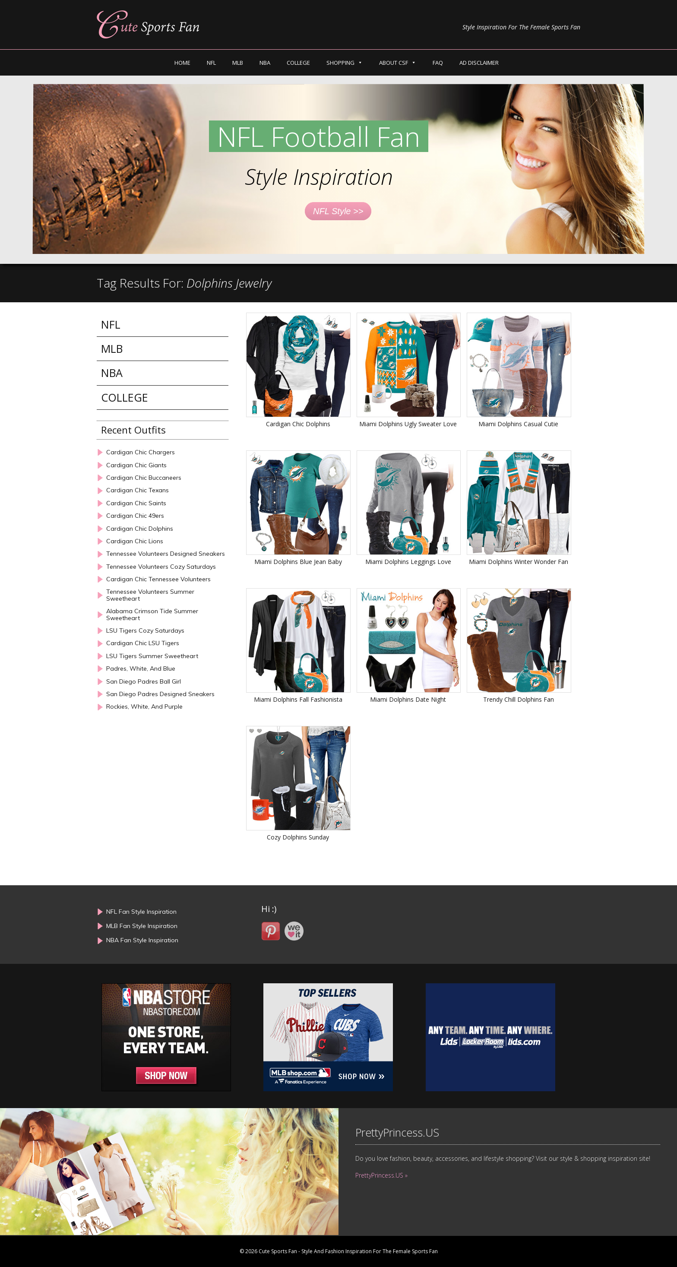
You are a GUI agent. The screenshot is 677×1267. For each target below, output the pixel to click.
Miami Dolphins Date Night (408, 699)
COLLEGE (298, 63)
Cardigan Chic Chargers (140, 452)
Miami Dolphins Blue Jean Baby (298, 561)
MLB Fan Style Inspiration (141, 926)
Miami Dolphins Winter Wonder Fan (518, 561)
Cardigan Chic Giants (136, 465)
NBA (264, 63)
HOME (182, 63)
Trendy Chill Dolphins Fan (518, 699)
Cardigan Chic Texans (137, 490)
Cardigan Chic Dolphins (298, 424)
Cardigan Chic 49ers (135, 516)
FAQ (438, 63)
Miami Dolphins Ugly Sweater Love (408, 424)
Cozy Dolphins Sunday (298, 837)
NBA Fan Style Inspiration (142, 940)
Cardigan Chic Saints (136, 503)
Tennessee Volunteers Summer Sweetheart (150, 595)
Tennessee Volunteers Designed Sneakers (165, 554)
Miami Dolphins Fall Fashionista (298, 699)
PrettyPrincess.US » (381, 1175)
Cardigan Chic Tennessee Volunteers (158, 579)
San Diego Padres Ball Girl (143, 681)
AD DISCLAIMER (479, 63)
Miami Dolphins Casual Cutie (518, 424)
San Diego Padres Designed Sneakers (160, 694)
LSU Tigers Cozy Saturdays (145, 630)
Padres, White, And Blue (140, 668)
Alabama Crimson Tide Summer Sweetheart (152, 614)
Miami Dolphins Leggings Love (408, 561)
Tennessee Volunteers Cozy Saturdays (161, 567)
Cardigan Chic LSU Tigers (142, 643)
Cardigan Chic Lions (134, 541)
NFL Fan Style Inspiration (141, 911)
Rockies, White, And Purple (144, 706)
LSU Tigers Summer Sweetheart (152, 656)
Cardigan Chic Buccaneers (143, 478)
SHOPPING (340, 63)
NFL (211, 63)
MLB (237, 63)
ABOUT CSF (393, 63)
